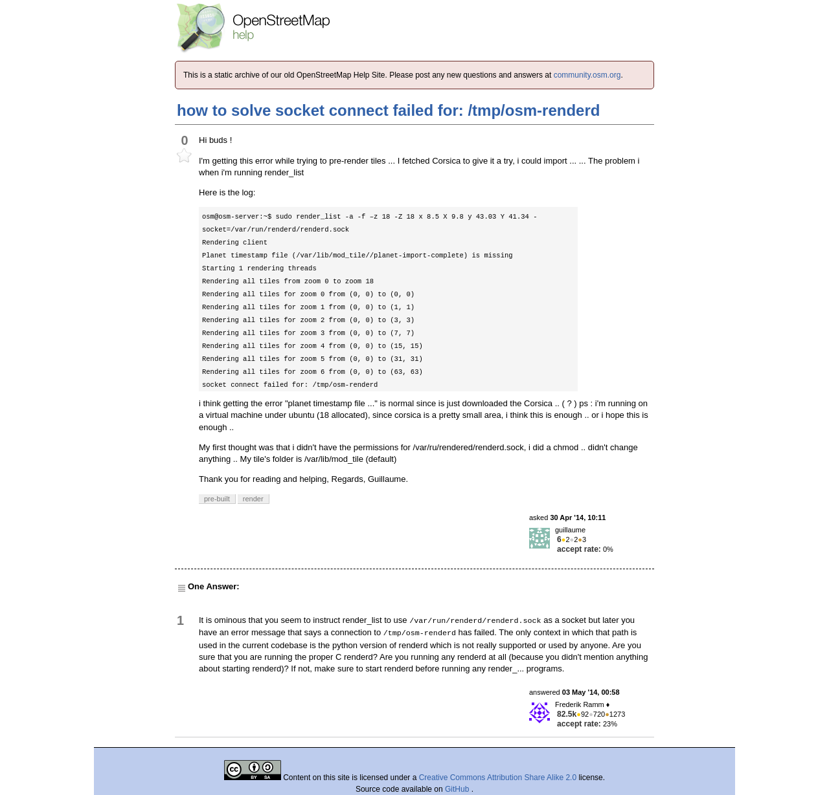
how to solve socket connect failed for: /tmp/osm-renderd (388, 110)
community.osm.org (587, 75)
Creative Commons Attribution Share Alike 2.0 (497, 777)
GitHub (458, 789)
